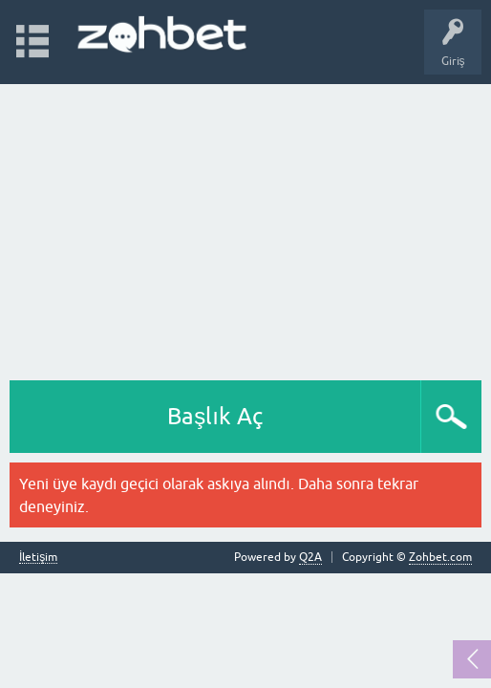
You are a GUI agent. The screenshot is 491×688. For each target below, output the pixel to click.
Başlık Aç (215, 416)
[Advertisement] (245, 227)
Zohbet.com (440, 557)
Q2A (310, 557)
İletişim (38, 557)
